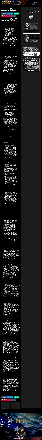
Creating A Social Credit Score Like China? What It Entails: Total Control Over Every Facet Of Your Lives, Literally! (11, 301)
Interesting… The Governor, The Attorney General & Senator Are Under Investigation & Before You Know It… (11, 259)
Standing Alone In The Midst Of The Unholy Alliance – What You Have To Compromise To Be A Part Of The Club (11, 282)
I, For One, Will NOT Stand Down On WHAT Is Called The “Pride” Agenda (11, 294)
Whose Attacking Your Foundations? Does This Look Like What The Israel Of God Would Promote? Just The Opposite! (11, 352)
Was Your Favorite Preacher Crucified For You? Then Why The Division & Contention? (11, 322)
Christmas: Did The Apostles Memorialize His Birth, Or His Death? (11, 379)
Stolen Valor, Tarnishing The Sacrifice (10, 362)
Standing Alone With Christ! (8, 380)
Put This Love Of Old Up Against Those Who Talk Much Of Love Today (10, 329)
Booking (9, 421)
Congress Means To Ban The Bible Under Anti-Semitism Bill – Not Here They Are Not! (11, 376)
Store (2, 419)
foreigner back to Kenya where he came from (10, 240)
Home (2, 415)
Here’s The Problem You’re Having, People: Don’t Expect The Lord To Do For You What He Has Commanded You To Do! (11, 382)
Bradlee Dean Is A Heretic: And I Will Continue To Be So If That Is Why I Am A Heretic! (10, 343)
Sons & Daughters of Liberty (10, 416)
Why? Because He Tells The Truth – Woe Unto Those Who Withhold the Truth (11, 278)
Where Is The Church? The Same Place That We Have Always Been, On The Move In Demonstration (11, 305)
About (9, 424)
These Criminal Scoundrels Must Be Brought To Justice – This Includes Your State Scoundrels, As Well (10, 314)
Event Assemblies (3, 422)
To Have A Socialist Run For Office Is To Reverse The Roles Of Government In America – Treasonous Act (10, 266)
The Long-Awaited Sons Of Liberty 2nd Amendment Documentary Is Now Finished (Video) (11, 336)
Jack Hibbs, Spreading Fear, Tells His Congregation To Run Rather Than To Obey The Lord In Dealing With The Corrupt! (11, 269)
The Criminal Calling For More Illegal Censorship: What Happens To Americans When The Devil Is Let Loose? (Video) (11, 288)
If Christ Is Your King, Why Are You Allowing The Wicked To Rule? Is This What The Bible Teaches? (11, 368)
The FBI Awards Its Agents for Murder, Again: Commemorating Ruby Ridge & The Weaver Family (11, 263)
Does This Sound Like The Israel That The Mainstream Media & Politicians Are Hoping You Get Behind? (11, 386)
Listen (9, 419)
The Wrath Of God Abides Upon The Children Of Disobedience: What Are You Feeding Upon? (10, 391)
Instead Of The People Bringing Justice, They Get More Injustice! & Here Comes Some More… (10, 275)
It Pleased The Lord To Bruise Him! (9, 394)
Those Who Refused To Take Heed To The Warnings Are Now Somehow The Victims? (11, 365)
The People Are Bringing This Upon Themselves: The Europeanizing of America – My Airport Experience (11, 285)
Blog (2, 424)
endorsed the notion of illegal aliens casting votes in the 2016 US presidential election (10, 48)
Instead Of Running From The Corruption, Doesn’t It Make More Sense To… (11, 251)
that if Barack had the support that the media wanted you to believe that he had (10, 121)
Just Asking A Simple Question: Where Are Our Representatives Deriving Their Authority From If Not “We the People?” (11, 310)
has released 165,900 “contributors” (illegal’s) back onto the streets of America (9, 219)
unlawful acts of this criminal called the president (10, 211)
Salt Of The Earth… (6, 303)
